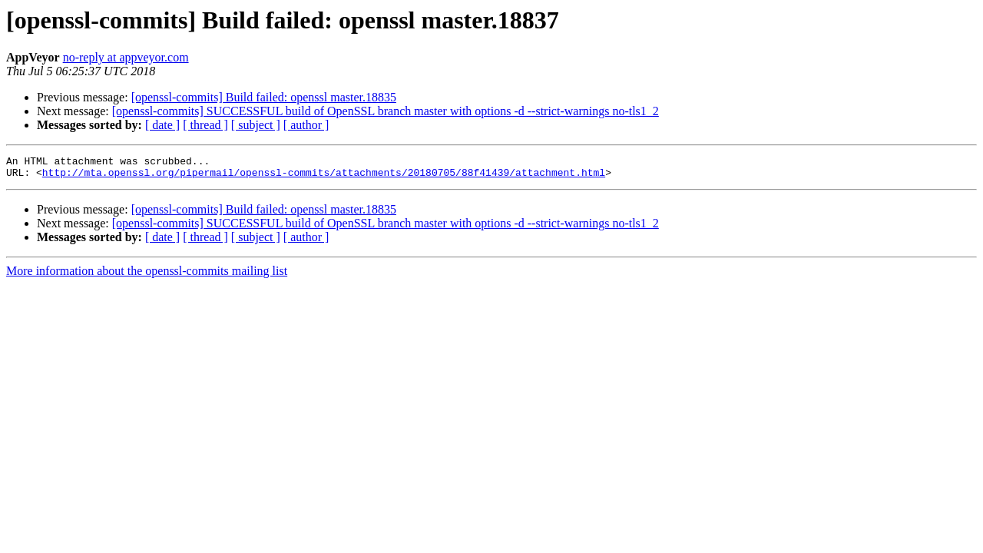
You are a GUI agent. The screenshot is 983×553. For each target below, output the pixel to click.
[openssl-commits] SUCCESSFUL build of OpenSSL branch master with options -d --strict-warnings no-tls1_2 (385, 111)
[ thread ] (205, 124)
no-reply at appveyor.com (126, 57)
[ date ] (162, 124)
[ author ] (306, 124)
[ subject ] (255, 124)
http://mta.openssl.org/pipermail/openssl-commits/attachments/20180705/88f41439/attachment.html (323, 177)
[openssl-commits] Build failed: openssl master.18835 (263, 97)
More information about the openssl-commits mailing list (146, 275)
